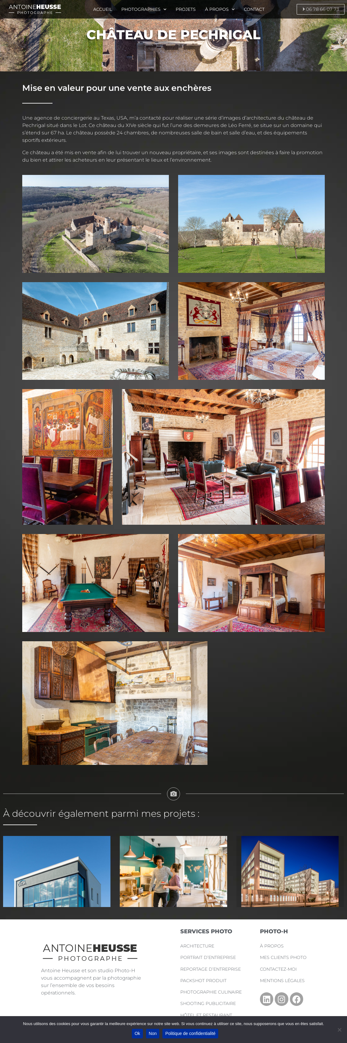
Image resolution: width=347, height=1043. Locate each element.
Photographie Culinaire (212, 992)
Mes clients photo (283, 957)
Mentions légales (283, 980)
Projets (186, 9)
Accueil (101, 9)
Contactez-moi (279, 969)
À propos (221, 9)
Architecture (197, 946)
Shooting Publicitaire (208, 1003)
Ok (137, 1033)
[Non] (339, 1030)
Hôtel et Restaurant (207, 1015)
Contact (255, 9)
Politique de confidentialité (190, 1033)
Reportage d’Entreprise (211, 969)
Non (153, 1033)
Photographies (143, 9)
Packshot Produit (203, 980)
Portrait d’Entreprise (208, 957)
